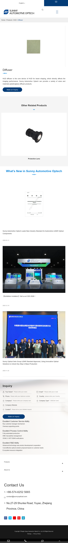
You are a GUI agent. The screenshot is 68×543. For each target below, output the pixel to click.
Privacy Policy (37, 535)
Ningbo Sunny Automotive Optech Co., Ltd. (32, 533)
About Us (7, 471)
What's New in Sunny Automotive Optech (34, 172)
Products (9, 20)
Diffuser (20, 20)
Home (3, 20)
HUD (15, 20)
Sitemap (29, 535)
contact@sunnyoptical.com (22, 497)
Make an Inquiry (13, 416)
